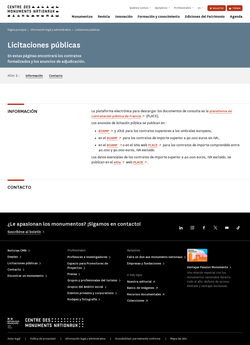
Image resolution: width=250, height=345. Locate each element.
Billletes (217, 8)
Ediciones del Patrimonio (205, 16)
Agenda (236, 16)
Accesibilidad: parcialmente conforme (137, 338)
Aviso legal (14, 338)
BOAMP (104, 131)
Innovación (124, 16)
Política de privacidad (43, 338)
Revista (104, 16)
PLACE (153, 145)
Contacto (56, 76)
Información (34, 76)
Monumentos (82, 16)
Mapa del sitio (178, 338)
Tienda (234, 8)
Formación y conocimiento (159, 16)
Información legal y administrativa (85, 338)
